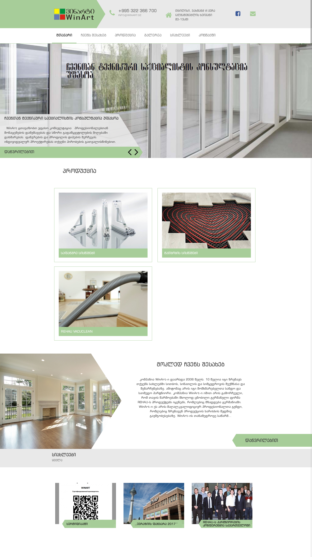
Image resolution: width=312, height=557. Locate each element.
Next (136, 152)
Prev (130, 152)
